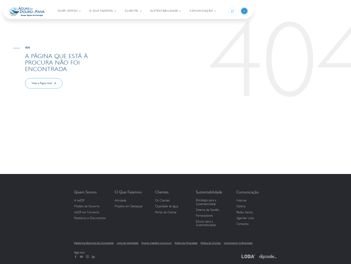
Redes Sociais (244, 212)
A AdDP (79, 200)
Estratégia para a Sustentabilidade (206, 202)
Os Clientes (162, 200)
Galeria (240, 206)
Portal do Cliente (165, 212)
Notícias (241, 200)
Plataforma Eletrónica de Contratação (94, 243)
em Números (86, 212)
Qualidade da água (166, 206)
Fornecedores (204, 216)
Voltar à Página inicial (42, 83)
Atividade (120, 200)
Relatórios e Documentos (90, 218)
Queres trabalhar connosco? (156, 243)
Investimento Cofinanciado (238, 243)
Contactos (242, 224)
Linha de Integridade (127, 243)
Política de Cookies (211, 243)
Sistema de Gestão (207, 210)
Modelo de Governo (86, 206)
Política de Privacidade (186, 243)
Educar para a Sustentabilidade (206, 223)
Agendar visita (245, 218)
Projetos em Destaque (128, 206)
